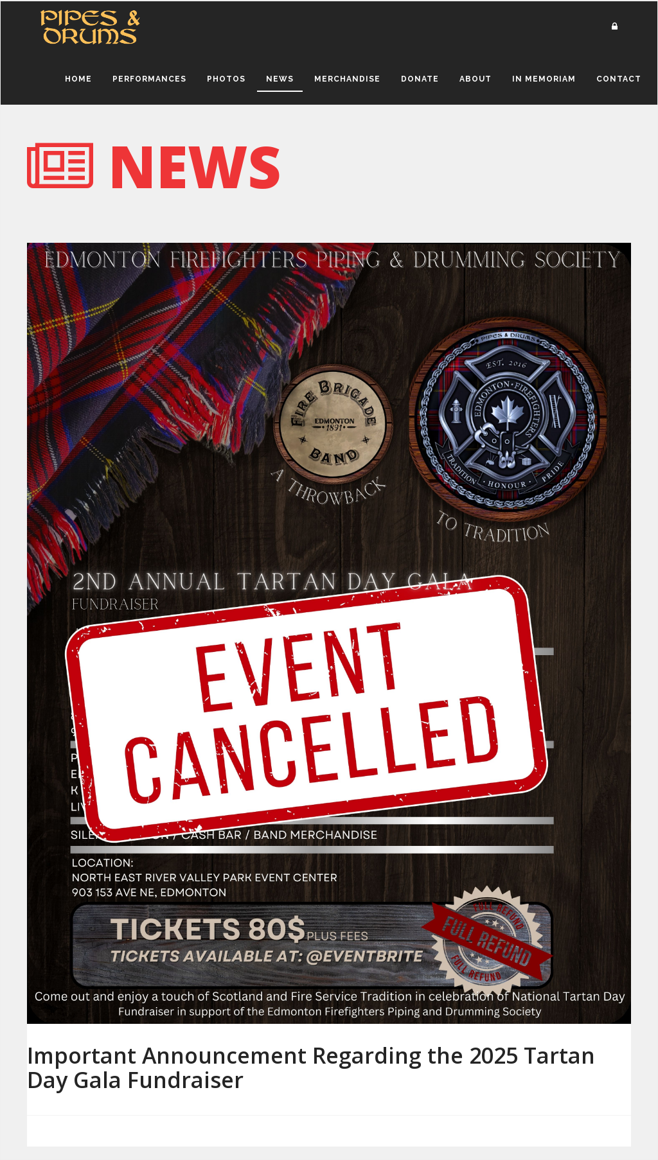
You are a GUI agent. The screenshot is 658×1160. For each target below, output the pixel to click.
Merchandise (347, 79)
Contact (618, 79)
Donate (420, 79)
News (280, 79)
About (475, 79)
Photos (226, 79)
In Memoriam (544, 79)
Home (78, 79)
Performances (149, 79)
